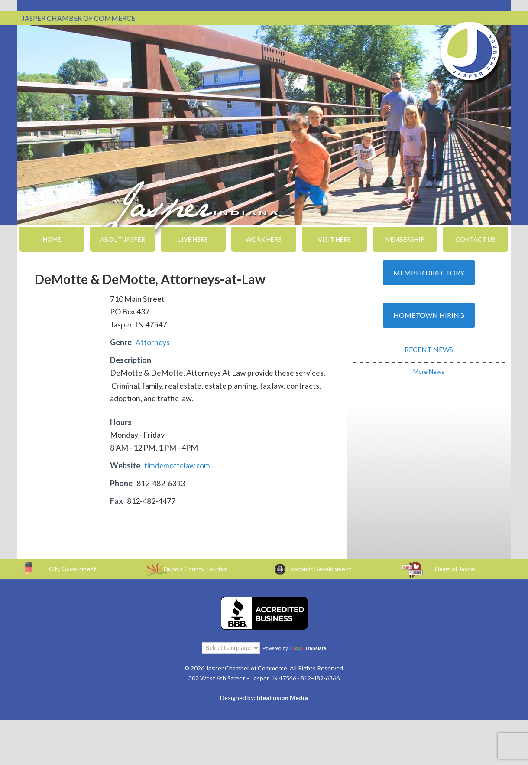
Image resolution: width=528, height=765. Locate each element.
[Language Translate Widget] (231, 648)
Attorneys (153, 342)
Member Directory (428, 272)
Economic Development (319, 568)
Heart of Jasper (455, 568)
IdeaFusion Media (282, 697)
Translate (307, 648)
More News (428, 371)
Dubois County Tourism (196, 568)
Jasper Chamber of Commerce (469, 51)
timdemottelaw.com (178, 465)
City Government (72, 568)
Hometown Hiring (428, 315)
